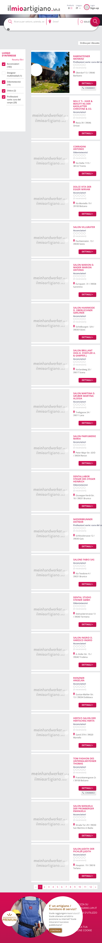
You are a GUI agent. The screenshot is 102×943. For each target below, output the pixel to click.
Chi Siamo (76, 917)
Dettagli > (87, 83)
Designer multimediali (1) (14, 74)
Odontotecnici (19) (14, 83)
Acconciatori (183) (13, 65)
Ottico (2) (11, 90)
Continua (55, 930)
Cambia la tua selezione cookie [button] (81, 928)
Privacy (74, 922)
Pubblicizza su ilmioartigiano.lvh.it (83, 906)
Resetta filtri (18, 59)
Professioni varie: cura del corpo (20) (14, 99)
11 (85, 887)
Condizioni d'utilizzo (83, 912)
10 (80, 887)
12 (91, 887)
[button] (81, 20)
